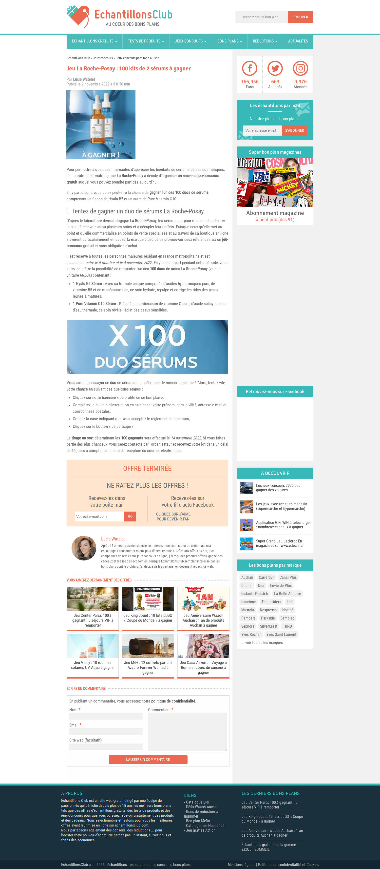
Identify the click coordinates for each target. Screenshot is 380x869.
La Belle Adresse (287, 593)
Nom (73, 709)
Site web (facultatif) (85, 740)
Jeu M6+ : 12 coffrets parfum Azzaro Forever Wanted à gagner (148, 667)
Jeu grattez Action (200, 830)
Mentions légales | (243, 864)
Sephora (247, 626)
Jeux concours (189, 41)
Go (130, 516)
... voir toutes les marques (262, 642)
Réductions (263, 41)
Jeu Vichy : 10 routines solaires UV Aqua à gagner (93, 665)
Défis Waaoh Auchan (202, 807)
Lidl (290, 602)
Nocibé (287, 610)
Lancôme (248, 602)
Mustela (247, 610)
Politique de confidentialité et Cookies (288, 864)
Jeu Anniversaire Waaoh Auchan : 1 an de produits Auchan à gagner (203, 620)
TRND (287, 626)
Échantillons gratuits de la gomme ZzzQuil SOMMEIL (269, 847)
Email (73, 725)
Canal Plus (288, 577)
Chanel (246, 585)
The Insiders (271, 602)
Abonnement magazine (275, 216)
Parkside (268, 618)
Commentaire (160, 709)
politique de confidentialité (173, 701)
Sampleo (287, 618)
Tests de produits (144, 41)
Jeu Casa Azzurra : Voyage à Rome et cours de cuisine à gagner (203, 667)
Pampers (248, 618)
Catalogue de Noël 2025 (205, 825)
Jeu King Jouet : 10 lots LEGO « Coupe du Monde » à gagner (148, 618)
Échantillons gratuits (93, 41)
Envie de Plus (281, 585)
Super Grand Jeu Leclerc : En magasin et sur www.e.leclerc (279, 543)
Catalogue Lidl (197, 802)
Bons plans (227, 41)
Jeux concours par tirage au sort (137, 58)
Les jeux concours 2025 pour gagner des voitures (279, 487)
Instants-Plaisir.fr (254, 593)
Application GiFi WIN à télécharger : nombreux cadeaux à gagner (283, 524)
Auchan (247, 577)
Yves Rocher (251, 634)
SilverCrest (268, 626)
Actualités (298, 41)
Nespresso (268, 610)
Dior (261, 585)
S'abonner (294, 130)
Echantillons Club (78, 58)
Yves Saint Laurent (281, 634)
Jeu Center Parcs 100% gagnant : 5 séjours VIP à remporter (92, 620)
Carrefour (266, 577)
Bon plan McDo (198, 821)
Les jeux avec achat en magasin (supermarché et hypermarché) (281, 506)
